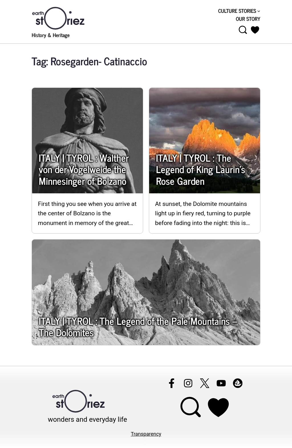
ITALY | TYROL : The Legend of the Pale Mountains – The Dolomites (138, 326)
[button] (255, 30)
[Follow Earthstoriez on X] (204, 383)
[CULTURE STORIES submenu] (258, 11)
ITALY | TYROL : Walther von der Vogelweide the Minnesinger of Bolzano (84, 169)
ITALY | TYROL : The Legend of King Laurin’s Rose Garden (200, 169)
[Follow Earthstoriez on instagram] (188, 383)
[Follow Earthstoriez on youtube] (221, 383)
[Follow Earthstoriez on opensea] (237, 383)
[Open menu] (243, 30)
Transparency (146, 434)
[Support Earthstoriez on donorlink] (218, 407)
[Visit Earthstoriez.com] (67, 17)
